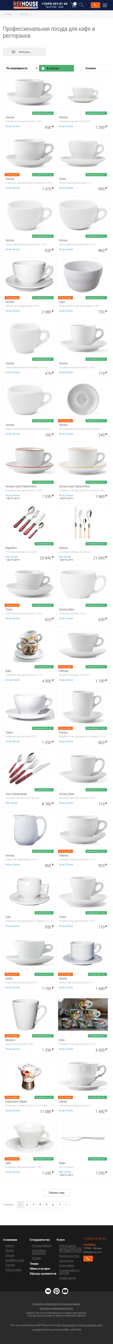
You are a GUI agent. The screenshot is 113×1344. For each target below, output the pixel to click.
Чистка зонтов (66, 1260)
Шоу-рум (10, 1255)
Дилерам (36, 1258)
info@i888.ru (89, 1244)
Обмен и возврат (40, 1268)
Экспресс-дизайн (67, 1277)
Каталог (8, 14)
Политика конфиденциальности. (56, 1308)
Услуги (60, 1239)
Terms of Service (88, 1325)
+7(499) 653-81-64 (55, 5)
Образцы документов (43, 1273)
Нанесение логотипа (69, 1255)
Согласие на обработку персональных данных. (56, 1304)
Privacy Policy (68, 1325)
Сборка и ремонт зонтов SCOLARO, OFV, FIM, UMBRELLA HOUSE (70, 1248)
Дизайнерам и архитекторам (39, 1251)
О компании (10, 1239)
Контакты (10, 1264)
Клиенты (10, 1245)
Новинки (91, 68)
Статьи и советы (14, 1269)
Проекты (10, 1250)
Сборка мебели (66, 1265)
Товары (34, 1263)
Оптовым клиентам (41, 1245)
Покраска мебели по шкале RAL (69, 1271)
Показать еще (56, 1192)
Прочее (24, 14)
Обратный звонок (95, 5)
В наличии (53, 68)
